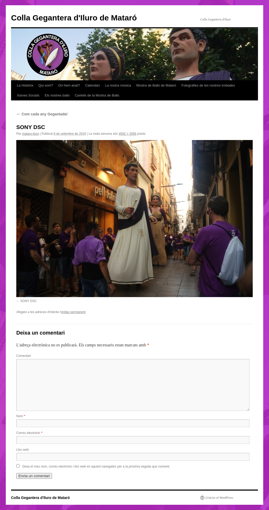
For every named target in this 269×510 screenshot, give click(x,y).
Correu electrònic (29, 433)
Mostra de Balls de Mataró (156, 85)
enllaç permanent (73, 312)
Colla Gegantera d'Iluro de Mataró (74, 17)
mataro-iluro (30, 134)
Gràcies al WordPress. (219, 498)
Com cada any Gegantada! (42, 114)
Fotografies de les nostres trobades (208, 85)
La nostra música (118, 85)
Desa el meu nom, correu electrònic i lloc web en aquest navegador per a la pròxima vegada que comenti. (96, 466)
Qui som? (45, 85)
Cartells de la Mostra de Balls (97, 95)
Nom (20, 416)
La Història (25, 85)
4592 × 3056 (127, 134)
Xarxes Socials (28, 95)
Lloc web (22, 450)
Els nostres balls (57, 95)
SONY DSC (28, 301)
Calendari (92, 85)
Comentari (23, 356)
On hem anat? (69, 85)
